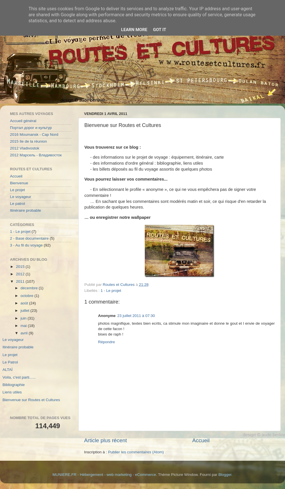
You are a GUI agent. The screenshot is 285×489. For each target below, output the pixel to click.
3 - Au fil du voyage (26, 245)
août (25, 303)
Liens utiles (12, 392)
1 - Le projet (111, 290)
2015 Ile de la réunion (28, 141)
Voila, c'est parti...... (19, 377)
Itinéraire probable (25, 210)
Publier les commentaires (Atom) (136, 452)
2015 (21, 266)
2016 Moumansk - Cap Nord (34, 134)
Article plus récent (105, 440)
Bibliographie (14, 385)
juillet (25, 310)
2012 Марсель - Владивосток (36, 155)
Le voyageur (20, 197)
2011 (21, 281)
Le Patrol (10, 362)
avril (25, 333)
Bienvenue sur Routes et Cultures (31, 400)
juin (24, 318)
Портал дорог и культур (31, 128)
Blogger (224, 474)
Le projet (17, 190)
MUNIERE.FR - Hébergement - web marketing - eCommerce (104, 474)
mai (24, 326)
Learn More (134, 29)
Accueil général (23, 121)
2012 (21, 274)
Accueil (201, 440)
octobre (27, 296)
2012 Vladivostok (24, 148)
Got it (159, 29)
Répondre (106, 342)
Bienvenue (19, 183)
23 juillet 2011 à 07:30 (136, 316)
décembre (30, 288)
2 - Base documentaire (29, 238)
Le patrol (17, 203)
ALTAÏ (8, 369)
